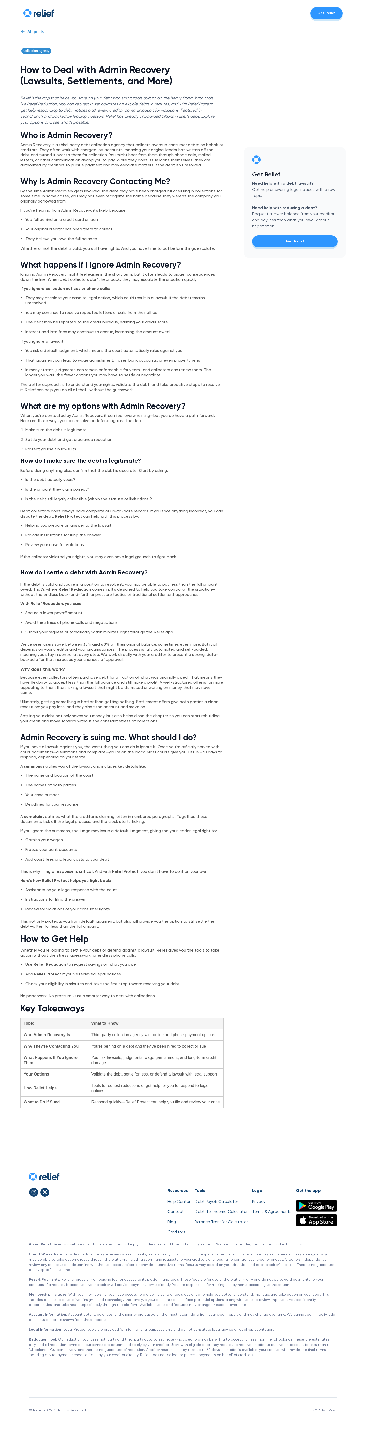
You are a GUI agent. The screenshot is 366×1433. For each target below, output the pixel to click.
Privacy (258, 1201)
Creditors (176, 1231)
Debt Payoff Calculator (216, 1201)
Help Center (178, 1201)
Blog (171, 1221)
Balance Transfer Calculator (221, 1221)
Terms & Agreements (272, 1211)
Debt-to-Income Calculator (221, 1211)
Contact (175, 1211)
